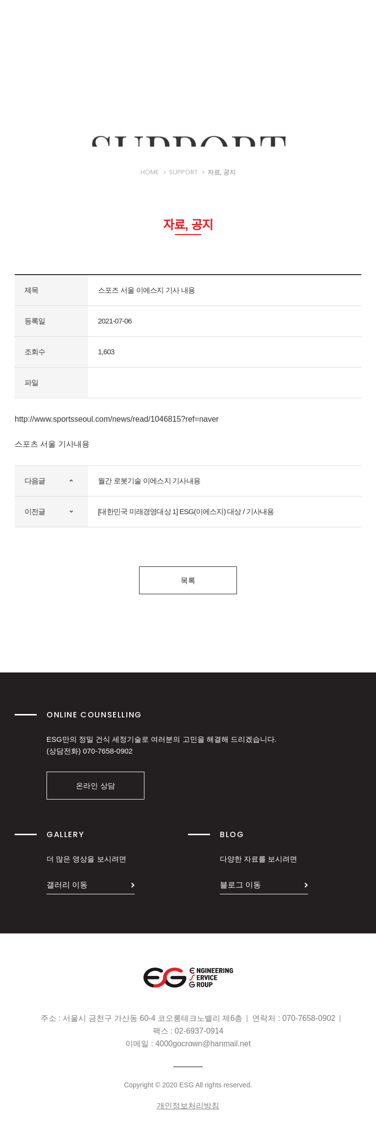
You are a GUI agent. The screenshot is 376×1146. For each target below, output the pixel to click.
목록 (188, 580)
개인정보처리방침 (188, 1106)
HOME (150, 179)
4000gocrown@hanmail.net (203, 1043)
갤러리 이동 (67, 885)
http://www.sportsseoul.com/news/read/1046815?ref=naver (117, 419)
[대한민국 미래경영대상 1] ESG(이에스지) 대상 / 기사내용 (186, 511)
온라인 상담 (95, 785)
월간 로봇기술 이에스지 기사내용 (149, 480)
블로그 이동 (240, 885)
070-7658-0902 (108, 751)
